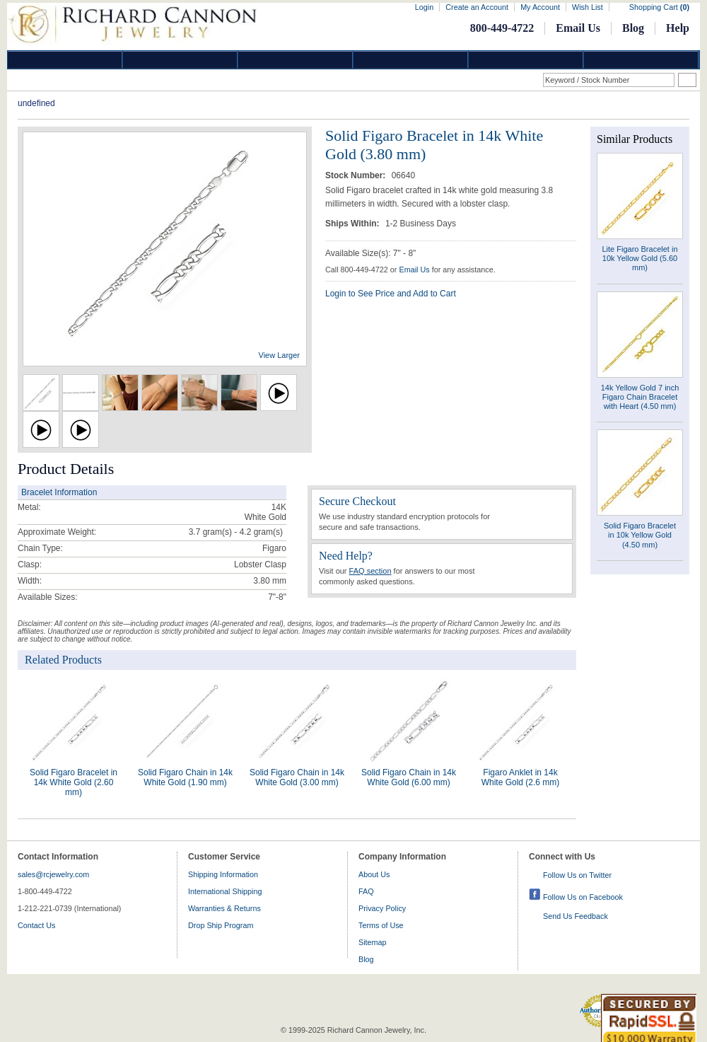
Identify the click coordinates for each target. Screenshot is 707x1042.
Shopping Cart (659, 7)
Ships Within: (353, 223)
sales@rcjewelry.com (53, 874)
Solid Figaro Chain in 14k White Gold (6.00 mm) (408, 777)
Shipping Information (223, 874)
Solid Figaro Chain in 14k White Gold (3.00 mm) (297, 777)
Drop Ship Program (220, 925)
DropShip (641, 60)
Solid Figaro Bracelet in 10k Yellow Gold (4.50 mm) (640, 534)
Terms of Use (381, 925)
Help (677, 28)
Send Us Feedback (575, 916)
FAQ (366, 891)
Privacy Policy (382, 908)
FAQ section (370, 571)
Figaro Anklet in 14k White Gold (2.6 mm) (520, 777)
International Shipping (225, 891)
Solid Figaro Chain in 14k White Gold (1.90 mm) (185, 777)
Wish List (587, 7)
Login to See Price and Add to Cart (390, 294)
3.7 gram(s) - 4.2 (220, 532)
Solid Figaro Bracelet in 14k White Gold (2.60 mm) (73, 782)
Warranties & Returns (224, 908)
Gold (180, 60)
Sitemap (372, 942)
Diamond (65, 60)
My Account (540, 7)
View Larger (279, 355)
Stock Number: (356, 175)
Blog (633, 28)
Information (526, 60)
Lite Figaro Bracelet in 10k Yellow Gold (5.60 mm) (640, 258)
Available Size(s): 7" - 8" (370, 253)
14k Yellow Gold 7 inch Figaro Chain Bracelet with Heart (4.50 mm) (640, 396)
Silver (295, 60)
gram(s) (236, 532)
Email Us (578, 28)
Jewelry (411, 60)
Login (424, 7)
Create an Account (476, 7)
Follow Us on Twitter (577, 875)
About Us (374, 874)
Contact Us (36, 925)
